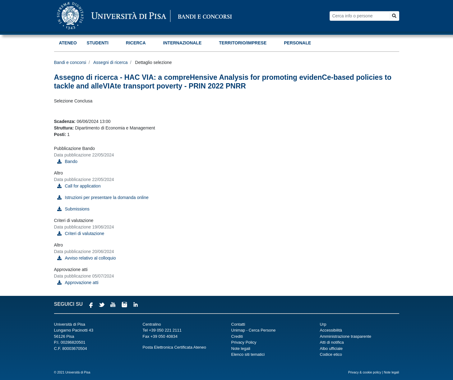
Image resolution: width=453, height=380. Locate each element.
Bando (71, 161)
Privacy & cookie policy (364, 372)
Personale (297, 42)
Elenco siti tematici (248, 354)
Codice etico (331, 354)
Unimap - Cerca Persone (253, 330)
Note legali (240, 348)
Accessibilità (331, 330)
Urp (323, 324)
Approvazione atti (82, 282)
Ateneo (68, 42)
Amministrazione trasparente (345, 336)
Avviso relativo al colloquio (90, 258)
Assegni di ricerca (110, 62)
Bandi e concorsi (70, 62)
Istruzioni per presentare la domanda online (107, 197)
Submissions (77, 208)
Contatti (238, 324)
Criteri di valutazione (84, 233)
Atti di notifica (332, 342)
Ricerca (136, 42)
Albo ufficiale (331, 348)
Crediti (237, 336)
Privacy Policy (244, 342)
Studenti (98, 42)
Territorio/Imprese (242, 42)
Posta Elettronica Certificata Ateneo (174, 347)
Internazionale (182, 42)
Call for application (83, 185)
